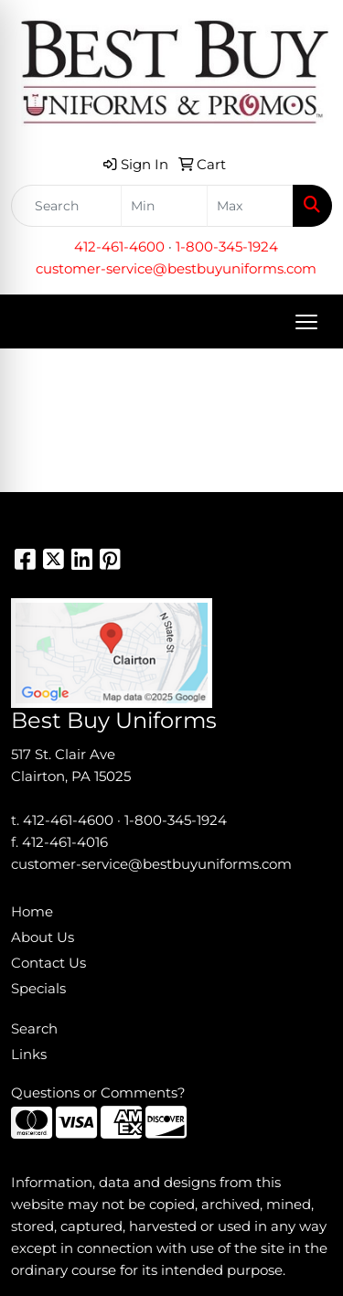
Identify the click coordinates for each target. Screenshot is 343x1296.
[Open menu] (306, 322)
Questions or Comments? (98, 1093)
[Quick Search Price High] (250, 206)
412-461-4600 (119, 247)
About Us (42, 937)
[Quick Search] (66, 206)
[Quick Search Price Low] (164, 206)
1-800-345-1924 (227, 247)
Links (29, 1054)
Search (34, 1029)
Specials (38, 988)
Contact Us (48, 963)
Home (32, 912)
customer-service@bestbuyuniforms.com (176, 269)
